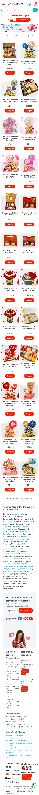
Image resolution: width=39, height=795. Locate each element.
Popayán (6, 569)
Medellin (16, 564)
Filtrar (31, 36)
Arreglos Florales (10, 529)
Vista (7, 36)
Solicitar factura (24, 689)
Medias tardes (14, 549)
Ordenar (19, 36)
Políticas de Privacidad (14, 738)
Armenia (6, 571)
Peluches (14, 551)
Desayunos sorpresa (20, 526)
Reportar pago (25, 672)
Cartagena (18, 566)
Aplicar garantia (11, 748)
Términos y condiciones (14, 735)
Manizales (28, 566)
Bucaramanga (26, 569)
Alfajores (6, 544)
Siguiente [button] (29, 499)
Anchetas (18, 534)
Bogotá (24, 564)
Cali (10, 564)
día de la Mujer (18, 514)
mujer (29, 521)
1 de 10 (19, 499)
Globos (24, 544)
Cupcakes (7, 526)
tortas (10, 534)
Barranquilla (8, 566)
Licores (15, 539)
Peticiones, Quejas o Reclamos (17, 740)
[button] (10, 62)
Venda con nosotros (27, 777)
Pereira (15, 569)
